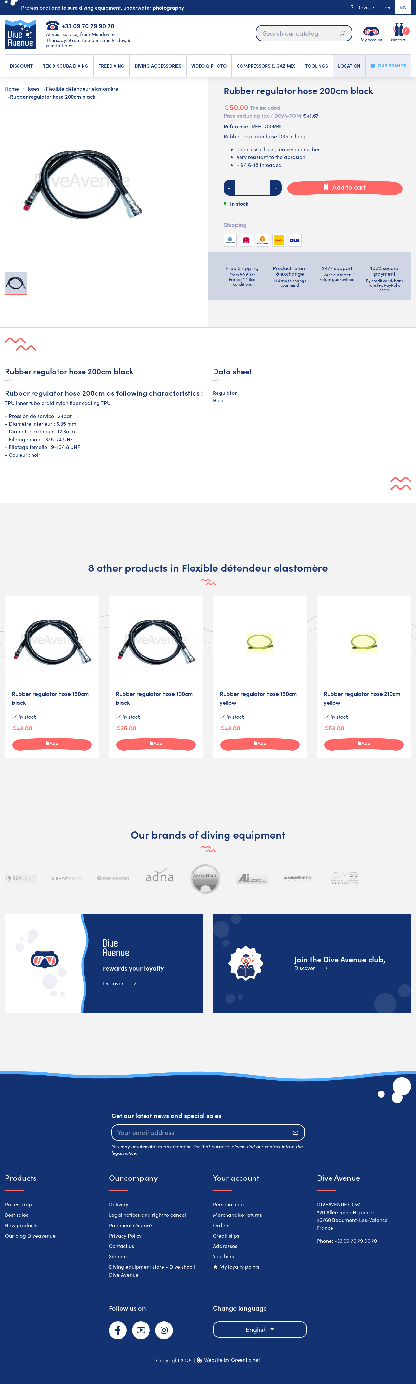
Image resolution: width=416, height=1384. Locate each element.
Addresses (225, 1245)
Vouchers (223, 1256)
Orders (221, 1225)
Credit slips (226, 1235)
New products (21, 1225)
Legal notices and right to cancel (147, 1214)
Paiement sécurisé (130, 1225)
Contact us (121, 1245)
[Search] (303, 33)
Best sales (16, 1214)
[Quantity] (253, 188)
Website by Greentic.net (232, 1359)
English (257, 1329)
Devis (359, 7)
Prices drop (18, 1204)
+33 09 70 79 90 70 (88, 25)
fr (387, 7)
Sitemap (119, 1256)
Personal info (228, 1204)
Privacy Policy (125, 1235)
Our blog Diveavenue (30, 1235)
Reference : (237, 126)
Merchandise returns (237, 1214)
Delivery (118, 1204)
